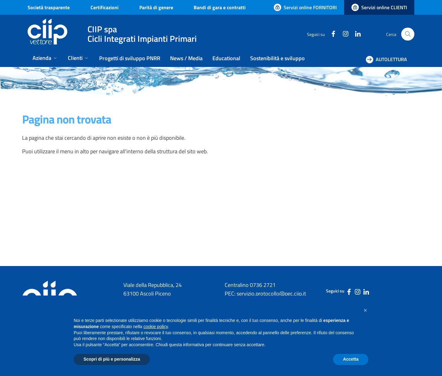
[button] (365, 310)
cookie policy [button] (155, 326)
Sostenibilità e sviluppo (277, 58)
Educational (226, 58)
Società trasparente (49, 7)
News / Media (186, 58)
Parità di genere (156, 7)
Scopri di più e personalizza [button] (111, 359)
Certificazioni (104, 7)
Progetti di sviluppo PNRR (129, 58)
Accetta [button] (351, 359)
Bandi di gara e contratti (220, 7)
